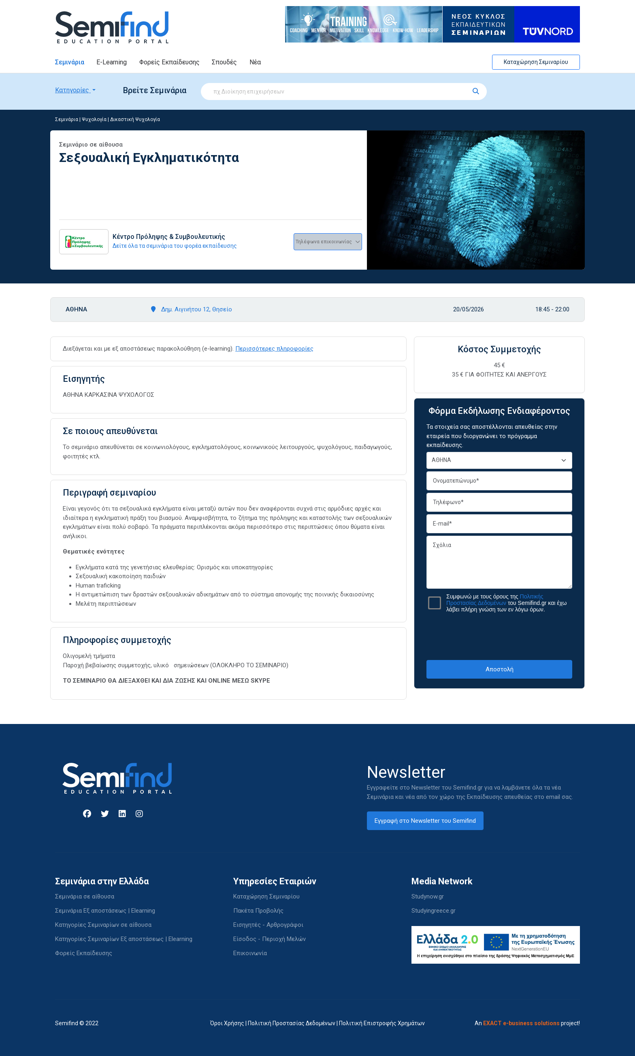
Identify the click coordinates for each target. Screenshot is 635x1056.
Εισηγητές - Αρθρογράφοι (268, 924)
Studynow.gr (427, 896)
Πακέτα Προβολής (258, 910)
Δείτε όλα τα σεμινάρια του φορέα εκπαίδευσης (175, 246)
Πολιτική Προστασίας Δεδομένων (291, 1023)
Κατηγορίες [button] (73, 90)
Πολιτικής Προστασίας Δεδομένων (494, 599)
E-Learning (111, 62)
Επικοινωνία (250, 953)
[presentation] (499, 636)
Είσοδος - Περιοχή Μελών (269, 939)
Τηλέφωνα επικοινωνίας (328, 242)
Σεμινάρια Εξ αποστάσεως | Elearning (105, 910)
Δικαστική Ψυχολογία (135, 119)
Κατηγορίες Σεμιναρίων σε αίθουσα (103, 924)
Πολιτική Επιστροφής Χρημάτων (382, 1023)
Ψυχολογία (94, 119)
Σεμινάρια (69, 62)
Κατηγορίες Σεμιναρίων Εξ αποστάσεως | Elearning (123, 939)
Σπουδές (224, 62)
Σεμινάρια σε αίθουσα (84, 896)
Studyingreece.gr (433, 910)
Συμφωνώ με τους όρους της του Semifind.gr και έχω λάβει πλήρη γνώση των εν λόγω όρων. (506, 603)
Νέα (255, 62)
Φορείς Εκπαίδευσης (169, 62)
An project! (527, 1023)
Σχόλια (499, 562)
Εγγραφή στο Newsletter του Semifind (425, 820)
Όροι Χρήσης (227, 1023)
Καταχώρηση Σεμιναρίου (536, 62)
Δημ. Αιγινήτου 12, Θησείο (191, 309)
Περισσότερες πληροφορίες (274, 348)
